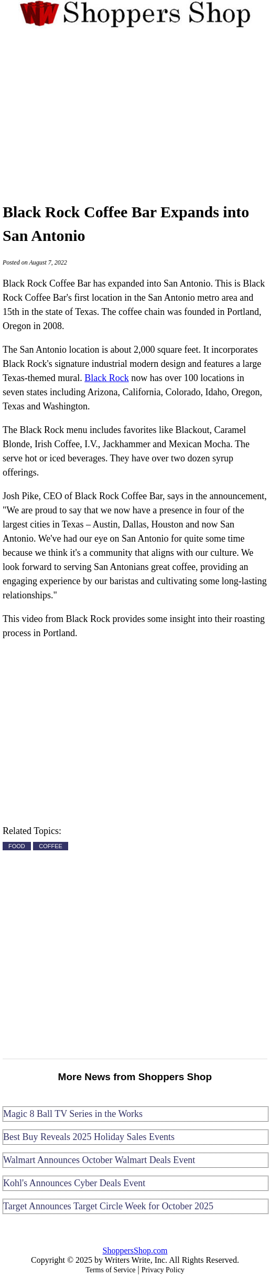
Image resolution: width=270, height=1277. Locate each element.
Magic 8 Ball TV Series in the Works (73, 1114)
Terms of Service (110, 1270)
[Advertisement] (135, 113)
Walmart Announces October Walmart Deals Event (99, 1160)
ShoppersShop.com (135, 1250)
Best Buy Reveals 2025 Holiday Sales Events (89, 1137)
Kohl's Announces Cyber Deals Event (74, 1183)
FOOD (16, 846)
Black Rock (106, 378)
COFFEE (50, 846)
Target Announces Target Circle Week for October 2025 (108, 1206)
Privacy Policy (163, 1270)
